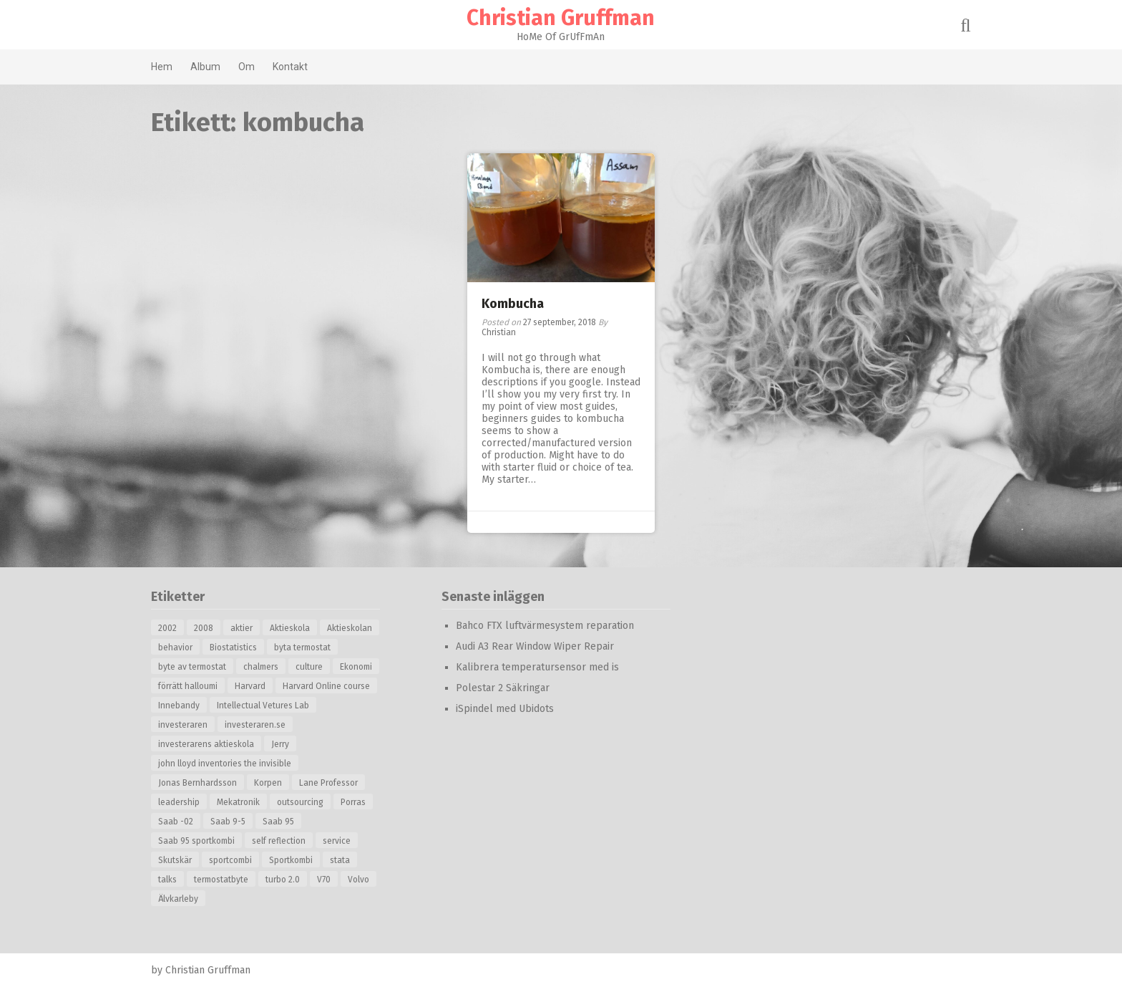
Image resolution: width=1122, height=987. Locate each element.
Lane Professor (330, 783)
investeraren (184, 725)
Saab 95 (280, 822)
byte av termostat (194, 667)
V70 (325, 880)
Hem (163, 66)
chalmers (262, 667)
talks (169, 880)
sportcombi (231, 860)
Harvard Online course (327, 686)
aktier (243, 628)
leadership (180, 802)
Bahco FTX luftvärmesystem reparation (546, 626)
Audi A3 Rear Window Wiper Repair (536, 646)
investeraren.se (256, 725)
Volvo (360, 880)
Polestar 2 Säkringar (504, 688)
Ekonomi (357, 667)
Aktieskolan (351, 628)
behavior (177, 647)
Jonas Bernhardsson (199, 783)
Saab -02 (177, 822)
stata (341, 860)
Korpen (269, 783)
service (338, 841)
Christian (499, 332)
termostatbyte (222, 880)
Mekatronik (239, 802)
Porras (354, 802)
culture (310, 667)
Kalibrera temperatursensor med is (538, 667)
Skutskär (176, 860)
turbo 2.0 (284, 880)
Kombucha (513, 304)
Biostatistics (234, 647)
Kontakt (291, 66)
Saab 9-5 (229, 822)
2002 (169, 628)
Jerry (282, 744)
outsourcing (301, 802)
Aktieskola (291, 628)
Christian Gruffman (561, 18)
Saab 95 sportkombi (198, 841)
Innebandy (180, 705)
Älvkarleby (180, 899)
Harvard (251, 686)
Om (248, 66)
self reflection (280, 841)
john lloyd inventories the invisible (226, 764)
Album (207, 66)
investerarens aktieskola (207, 744)
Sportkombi (292, 860)
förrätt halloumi (189, 686)
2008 (205, 628)
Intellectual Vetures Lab (264, 705)
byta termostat (303, 647)
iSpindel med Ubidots (506, 709)
